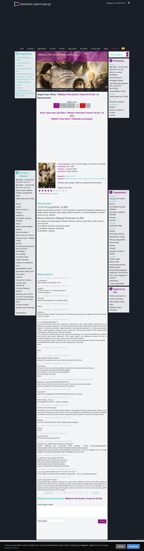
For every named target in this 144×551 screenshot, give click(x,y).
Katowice (117, 54)
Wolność (19, 291)
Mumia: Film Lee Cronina (25, 235)
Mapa (106, 49)
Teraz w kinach (24, 174)
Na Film (62, 49)
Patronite (115, 49)
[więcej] (52, 215)
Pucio (19, 85)
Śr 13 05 (62, 105)
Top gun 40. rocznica (117, 198)
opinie (72, 90)
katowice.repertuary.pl (36, 4)
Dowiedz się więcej (11, 547)
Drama (19, 88)
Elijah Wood (68, 179)
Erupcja (112, 231)
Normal (112, 115)
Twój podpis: (42, 521)
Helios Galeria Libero (117, 302)
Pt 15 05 (72, 105)
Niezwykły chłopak (116, 80)
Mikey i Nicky (114, 262)
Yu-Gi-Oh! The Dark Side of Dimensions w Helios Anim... (24, 299)
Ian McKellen (101, 179)
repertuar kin (46, 90)
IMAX (111, 305)
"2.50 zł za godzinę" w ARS (52, 207)
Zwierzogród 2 (21, 313)
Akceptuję (133, 546)
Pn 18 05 (88, 105)
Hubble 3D (20, 215)
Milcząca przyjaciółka (117, 240)
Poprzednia (49, 493)
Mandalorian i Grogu (116, 237)
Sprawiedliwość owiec (117, 91)
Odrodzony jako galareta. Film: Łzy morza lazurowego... (118, 85)
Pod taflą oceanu (22, 257)
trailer (66, 90)
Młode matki (114, 242)
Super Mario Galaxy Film (25, 271)
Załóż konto (120, 3)
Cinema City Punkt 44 (117, 296)
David (18, 196)
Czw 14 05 (67, 105)
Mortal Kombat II (115, 78)
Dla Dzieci (83, 49)
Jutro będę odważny (116, 234)
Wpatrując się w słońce (24, 294)
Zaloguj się (110, 3)
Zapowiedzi (41, 49)
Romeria (112, 220)
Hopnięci (19, 212)
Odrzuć (121, 546)
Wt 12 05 (56, 105)
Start (22, 49)
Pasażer (112, 245)
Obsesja (112, 217)
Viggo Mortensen (89, 179)
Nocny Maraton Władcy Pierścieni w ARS (60, 218)
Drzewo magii (114, 259)
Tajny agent (20, 274)
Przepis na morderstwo (24, 263)
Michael (112, 107)
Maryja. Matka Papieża (24, 226)
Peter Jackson (49, 60)
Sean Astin (78, 179)
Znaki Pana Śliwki (115, 226)
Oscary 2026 (95, 49)
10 (87, 493)
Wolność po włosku (116, 102)
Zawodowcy (113, 281)
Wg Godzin (72, 49)
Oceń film (55, 193)
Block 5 (112, 204)
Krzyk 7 (18, 224)
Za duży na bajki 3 (22, 305)
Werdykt (112, 248)
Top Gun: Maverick (23, 288)
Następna (95, 493)
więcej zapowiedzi (117, 283)
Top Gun (19, 277)
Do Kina (52, 49)
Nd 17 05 (83, 105)
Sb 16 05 (77, 105)
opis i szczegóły (57, 90)
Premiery (30, 49)
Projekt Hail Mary (23, 82)
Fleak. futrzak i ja (22, 209)
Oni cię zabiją (20, 254)
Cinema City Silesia (116, 299)
